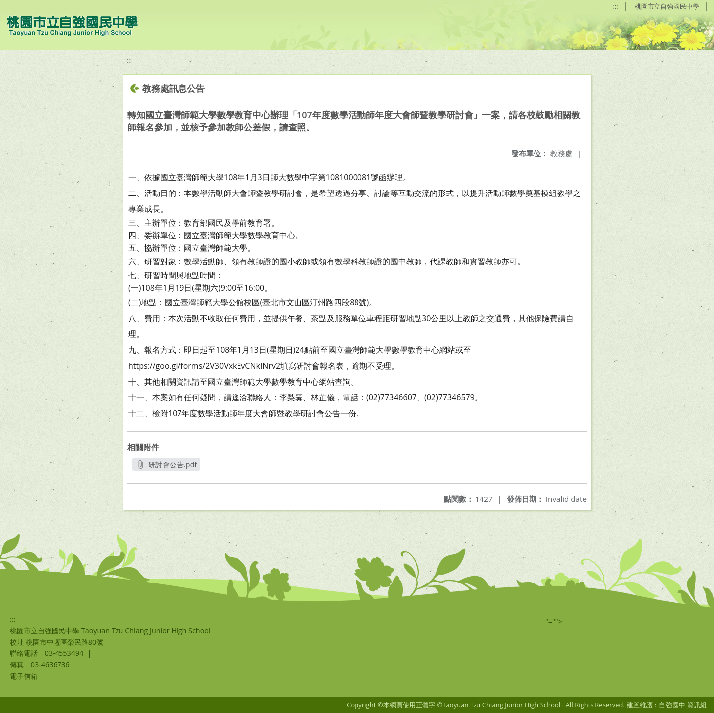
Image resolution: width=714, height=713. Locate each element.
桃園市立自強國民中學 (667, 6)
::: (615, 6)
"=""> (553, 621)
